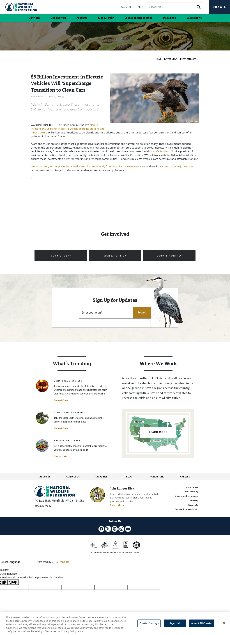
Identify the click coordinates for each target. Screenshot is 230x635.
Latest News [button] (194, 17)
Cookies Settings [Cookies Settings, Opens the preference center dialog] (149, 623)
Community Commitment (186, 509)
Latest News (170, 59)
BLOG (129, 476)
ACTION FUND (157, 476)
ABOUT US (45, 476)
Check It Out (61, 456)
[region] (115, 623)
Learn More (61, 400)
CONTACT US (73, 476)
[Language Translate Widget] (18, 562)
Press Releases (188, 59)
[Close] (224, 623)
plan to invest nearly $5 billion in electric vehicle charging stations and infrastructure (68, 128)
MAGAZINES (101, 476)
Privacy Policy (191, 492)
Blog (140, 7)
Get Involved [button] (58, 17)
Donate (219, 7)
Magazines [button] (169, 17)
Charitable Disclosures (186, 496)
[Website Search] (174, 7)
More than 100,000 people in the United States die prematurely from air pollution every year (85, 166)
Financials (193, 505)
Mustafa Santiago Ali (161, 151)
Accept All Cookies (201, 623)
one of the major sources (178, 166)
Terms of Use (191, 487)
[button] (142, 312)
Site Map (194, 500)
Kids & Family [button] (106, 17)
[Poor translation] (13, 582)
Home (158, 59)
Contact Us (126, 7)
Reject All (175, 623)
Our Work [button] (34, 17)
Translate (60, 562)
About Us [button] (82, 17)
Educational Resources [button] (138, 17)
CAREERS (185, 476)
